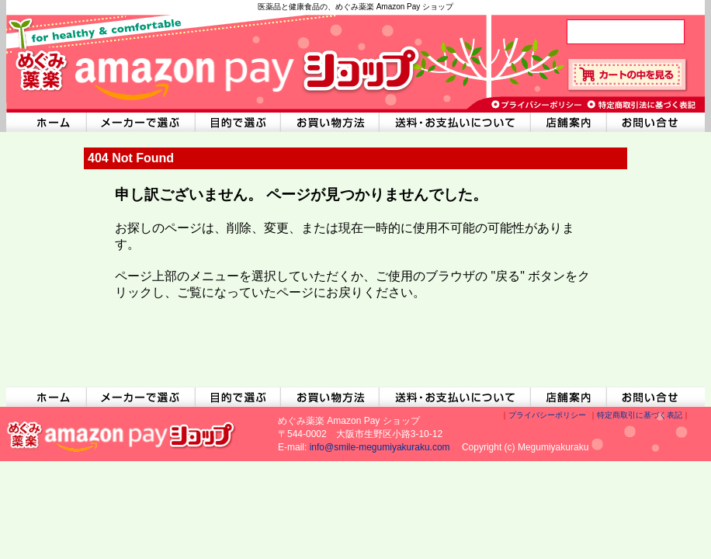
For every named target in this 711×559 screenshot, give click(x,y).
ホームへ (45, 122)
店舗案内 (569, 122)
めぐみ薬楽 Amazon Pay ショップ (212, 62)
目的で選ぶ (238, 122)
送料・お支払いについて (455, 122)
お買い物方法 (330, 122)
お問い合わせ (656, 122)
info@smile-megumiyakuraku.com (380, 447)
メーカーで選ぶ (140, 122)
